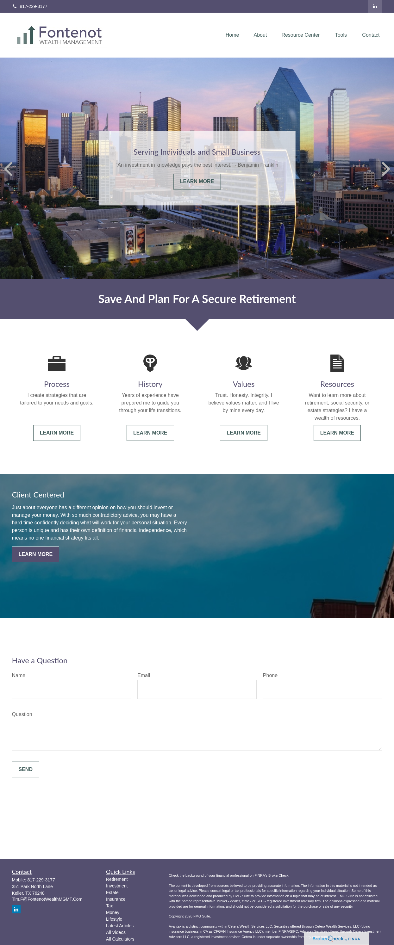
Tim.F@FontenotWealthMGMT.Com (47, 899)
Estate (112, 892)
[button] (232, 35)
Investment (117, 885)
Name (19, 675)
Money (112, 912)
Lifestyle (114, 919)
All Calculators (120, 939)
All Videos (116, 932)
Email (143, 675)
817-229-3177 (29, 6)
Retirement (117, 879)
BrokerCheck (278, 875)
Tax (109, 905)
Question (22, 714)
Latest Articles (120, 925)
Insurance (115, 899)
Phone (270, 675)
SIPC (294, 931)
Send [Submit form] (26, 769)
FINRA (283, 931)
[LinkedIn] (375, 6)
